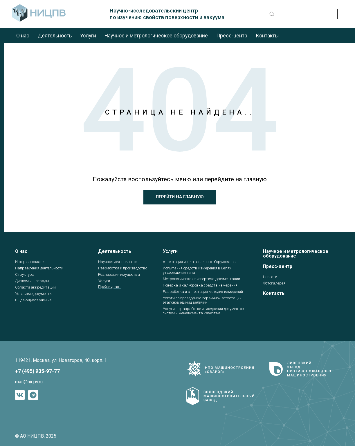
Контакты (270, 35)
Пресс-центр (234, 35)
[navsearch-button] (271, 14)
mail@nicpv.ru (29, 382)
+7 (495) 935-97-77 (37, 371)
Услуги (89, 35)
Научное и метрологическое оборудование (158, 35)
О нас (23, 35)
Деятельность (55, 35)
